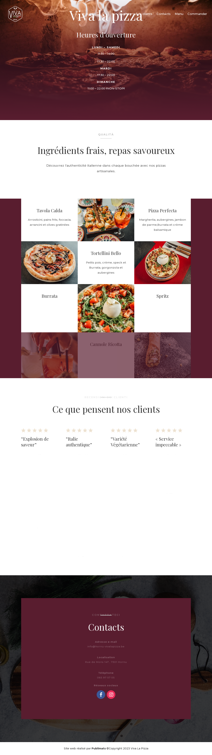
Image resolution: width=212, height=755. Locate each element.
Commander (197, 14)
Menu (179, 14)
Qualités (125, 14)
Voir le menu (83, 99)
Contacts (164, 14)
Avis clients (143, 14)
